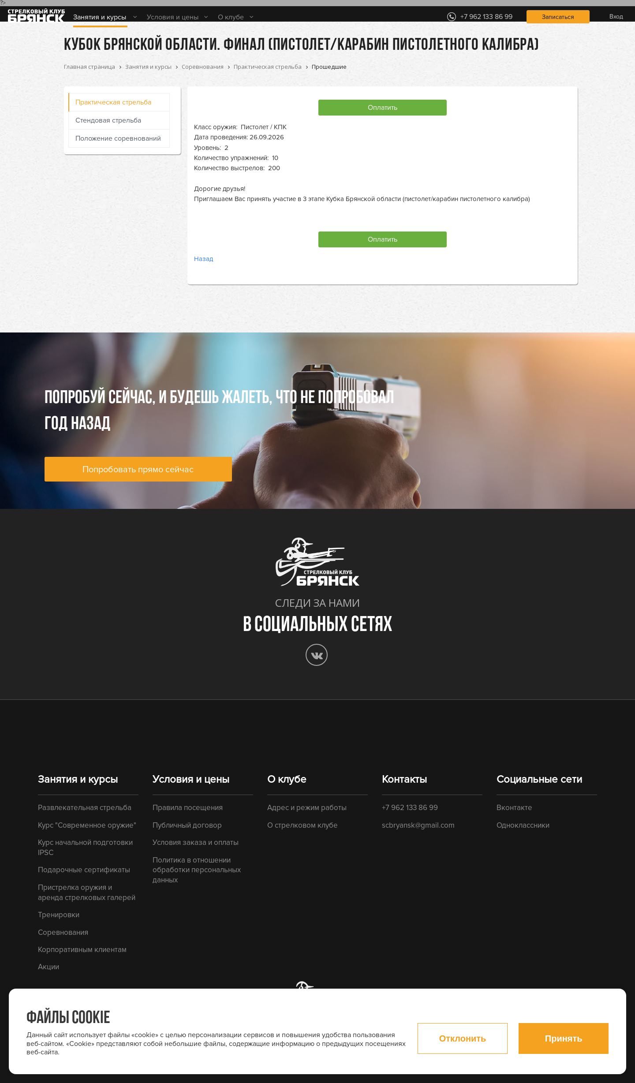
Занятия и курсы (99, 17)
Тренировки (58, 914)
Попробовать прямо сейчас (138, 469)
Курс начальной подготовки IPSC (85, 847)
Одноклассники (523, 825)
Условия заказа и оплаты (196, 842)
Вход (616, 16)
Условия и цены (172, 17)
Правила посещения (188, 807)
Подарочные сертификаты (84, 869)
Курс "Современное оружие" (87, 825)
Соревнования (63, 932)
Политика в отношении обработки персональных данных (197, 870)
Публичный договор (187, 825)
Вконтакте (514, 807)
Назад (203, 259)
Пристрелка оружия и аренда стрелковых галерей (86, 892)
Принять (564, 1038)
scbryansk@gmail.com (418, 825)
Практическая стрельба (113, 102)
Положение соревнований (118, 138)
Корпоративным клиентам (82, 949)
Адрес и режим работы (307, 807)
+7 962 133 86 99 (410, 807)
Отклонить (462, 1038)
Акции (48, 966)
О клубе (231, 17)
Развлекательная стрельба (84, 807)
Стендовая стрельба (108, 120)
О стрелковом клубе (302, 825)
